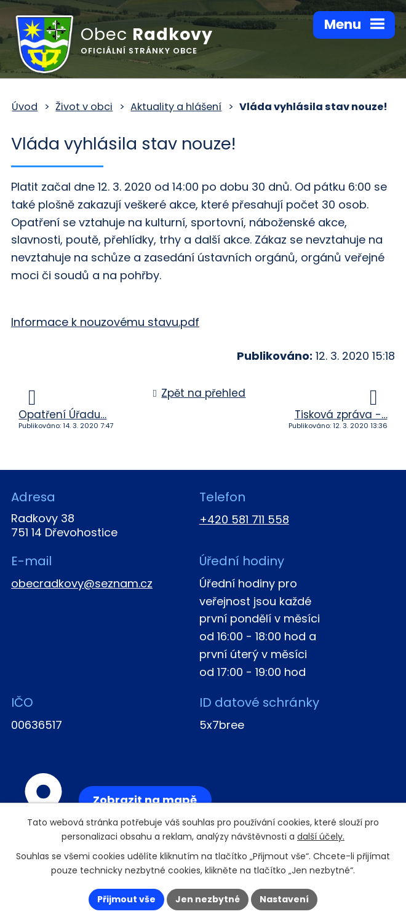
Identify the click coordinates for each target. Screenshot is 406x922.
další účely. (320, 836)
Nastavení (284, 899)
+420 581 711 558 (244, 519)
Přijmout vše (126, 899)
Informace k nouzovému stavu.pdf (105, 322)
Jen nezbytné (207, 899)
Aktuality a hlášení (175, 107)
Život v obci (84, 107)
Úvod (25, 107)
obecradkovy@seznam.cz (82, 583)
